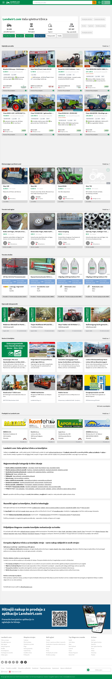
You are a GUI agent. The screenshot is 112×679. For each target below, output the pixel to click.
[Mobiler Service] (70, 389)
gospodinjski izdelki (71, 507)
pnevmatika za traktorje (30, 480)
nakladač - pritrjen (51, 489)
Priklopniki (26, 655)
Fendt (36, 468)
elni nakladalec (20, 489)
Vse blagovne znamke (7, 653)
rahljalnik (20, 474)
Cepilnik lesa (27, 650)
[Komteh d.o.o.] (42, 430)
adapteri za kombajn (38, 484)
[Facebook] (9, 662)
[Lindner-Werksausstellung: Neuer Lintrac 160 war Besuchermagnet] (97, 357)
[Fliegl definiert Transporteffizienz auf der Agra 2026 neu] (42, 357)
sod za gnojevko (39, 482)
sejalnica (26, 478)
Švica (92, 648)
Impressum (55, 668)
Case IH (79, 531)
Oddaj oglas (4, 655)
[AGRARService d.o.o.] (97, 430)
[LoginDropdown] (106, 2)
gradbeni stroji (36, 507)
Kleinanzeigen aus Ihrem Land (11, 164)
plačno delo (74, 511)
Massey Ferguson (100, 531)
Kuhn (16, 533)
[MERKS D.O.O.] (14, 430)
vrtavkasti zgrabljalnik (39, 470)
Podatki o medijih (11, 668)
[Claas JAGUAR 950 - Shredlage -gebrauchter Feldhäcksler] (97, 115)
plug (25, 474)
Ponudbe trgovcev (6, 642)
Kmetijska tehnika (87, 19)
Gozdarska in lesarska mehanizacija (55, 644)
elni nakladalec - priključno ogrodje (35, 489)
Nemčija (93, 644)
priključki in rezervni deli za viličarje (66, 489)
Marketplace (29, 36)
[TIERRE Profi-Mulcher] (42, 389)
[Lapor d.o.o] (70, 430)
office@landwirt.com (26, 587)
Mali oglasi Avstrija (96, 642)
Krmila (84, 26)
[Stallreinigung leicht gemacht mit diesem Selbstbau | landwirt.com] (97, 319)
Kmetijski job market (51, 653)
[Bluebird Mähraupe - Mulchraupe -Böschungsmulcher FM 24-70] (15, 71)
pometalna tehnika (43, 486)
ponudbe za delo (58, 511)
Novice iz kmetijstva (8, 338)
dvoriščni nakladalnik (31, 486)
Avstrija (93, 640)
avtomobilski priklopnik (28, 476)
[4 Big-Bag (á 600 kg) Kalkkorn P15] (70, 278)
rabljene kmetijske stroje (55, 452)
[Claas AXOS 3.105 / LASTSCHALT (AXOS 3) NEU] (15, 115)
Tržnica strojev (5, 640)
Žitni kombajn (27, 642)
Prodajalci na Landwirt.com (10, 413)
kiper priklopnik (17, 476)
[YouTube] (2, 662)
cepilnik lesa (50, 472)
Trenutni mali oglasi (8, 209)
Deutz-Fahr (72, 655)
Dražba (60, 36)
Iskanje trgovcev (39, 36)
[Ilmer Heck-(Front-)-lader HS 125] (42, 71)
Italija (63, 549)
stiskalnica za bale (63, 470)
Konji (47, 648)
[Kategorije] (21, 662)
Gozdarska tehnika (99, 19)
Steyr (60, 531)
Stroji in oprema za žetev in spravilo (55, 642)
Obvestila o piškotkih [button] (24, 668)
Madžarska (69, 549)
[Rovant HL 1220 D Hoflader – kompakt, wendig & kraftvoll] (70, 71)
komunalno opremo (65, 514)
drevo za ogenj (85, 507)
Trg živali (90, 26)
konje (27, 511)
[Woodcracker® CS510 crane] (15, 389)
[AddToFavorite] (25, 53)
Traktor (48, 640)
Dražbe (3, 648)
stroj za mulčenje (19, 478)
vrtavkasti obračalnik (51, 470)
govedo (23, 511)
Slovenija (93, 653)
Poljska (93, 655)
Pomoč (4, 672)
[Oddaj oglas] (99, 2)
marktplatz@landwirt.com (69, 677)
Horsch (44, 533)
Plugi (25, 646)
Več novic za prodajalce (103, 406)
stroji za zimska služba (55, 486)
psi (33, 511)
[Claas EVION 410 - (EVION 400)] (70, 115)
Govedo (48, 646)
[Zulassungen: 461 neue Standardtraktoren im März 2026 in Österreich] (15, 357)
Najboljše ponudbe (8, 46)
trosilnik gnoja (48, 482)
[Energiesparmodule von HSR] (97, 389)
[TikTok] (13, 662)
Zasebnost (35, 668)
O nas (2, 668)
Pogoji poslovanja (45, 668)
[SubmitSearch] (94, 2)
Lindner (74, 531)
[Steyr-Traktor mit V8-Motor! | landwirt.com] (70, 319)
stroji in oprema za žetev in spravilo (55, 507)
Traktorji (26, 640)
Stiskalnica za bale (29, 644)
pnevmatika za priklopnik (45, 480)
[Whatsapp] (17, 662)
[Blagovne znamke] (25, 662)
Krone (19, 533)
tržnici (28, 454)
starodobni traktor (55, 468)
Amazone (36, 533)
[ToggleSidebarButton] (3, 2)
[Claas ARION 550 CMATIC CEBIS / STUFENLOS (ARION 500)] (97, 71)
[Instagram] (6, 662)
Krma (47, 650)
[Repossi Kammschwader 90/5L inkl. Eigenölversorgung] (42, 278)
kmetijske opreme (45, 514)
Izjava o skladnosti (66, 668)
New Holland (42, 468)
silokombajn (48, 484)
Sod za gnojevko (28, 648)
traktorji (43, 507)
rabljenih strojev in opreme (27, 531)
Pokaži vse (106, 46)
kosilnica (29, 470)
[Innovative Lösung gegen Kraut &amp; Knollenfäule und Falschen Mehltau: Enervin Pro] (70, 357)
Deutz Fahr (11, 533)
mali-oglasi (20, 36)
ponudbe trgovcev (9, 36)
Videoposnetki (51, 36)
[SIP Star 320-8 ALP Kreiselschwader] (15, 278)
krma (78, 507)
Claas (47, 468)
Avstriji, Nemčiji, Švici (56, 549)
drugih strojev (76, 514)
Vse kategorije (5, 650)
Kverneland (31, 533)
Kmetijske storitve (87, 32)
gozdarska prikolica (41, 472)
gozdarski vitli (31, 472)
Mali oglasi (4, 644)
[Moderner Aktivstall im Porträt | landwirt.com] (15, 319)
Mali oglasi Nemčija (96, 646)
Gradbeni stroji (28, 653)
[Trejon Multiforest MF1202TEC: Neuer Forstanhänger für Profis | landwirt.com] (42, 319)
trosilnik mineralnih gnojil (27, 482)
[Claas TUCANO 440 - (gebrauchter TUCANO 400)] (42, 115)
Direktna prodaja (100, 26)
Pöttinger (24, 533)
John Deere (31, 468)
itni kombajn (28, 484)
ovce (31, 511)
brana (15, 474)
